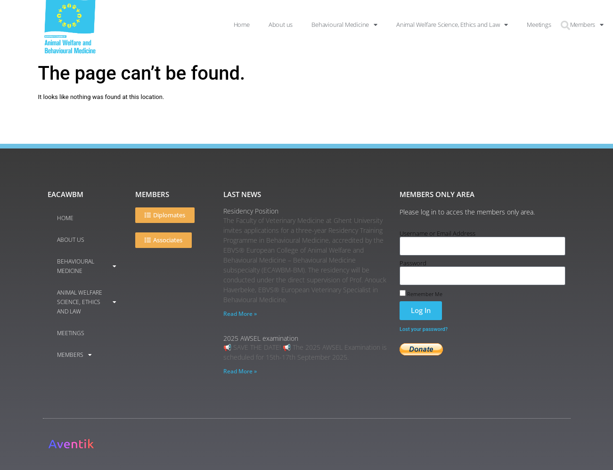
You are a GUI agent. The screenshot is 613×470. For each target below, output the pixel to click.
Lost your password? (424, 329)
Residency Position (250, 210)
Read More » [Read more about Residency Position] (240, 314)
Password (413, 263)
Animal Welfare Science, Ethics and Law (87, 302)
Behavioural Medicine (87, 266)
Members (74, 355)
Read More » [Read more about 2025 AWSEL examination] (240, 371)
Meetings (70, 333)
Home (65, 218)
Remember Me (421, 293)
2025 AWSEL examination (260, 338)
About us (70, 240)
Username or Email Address (437, 234)
